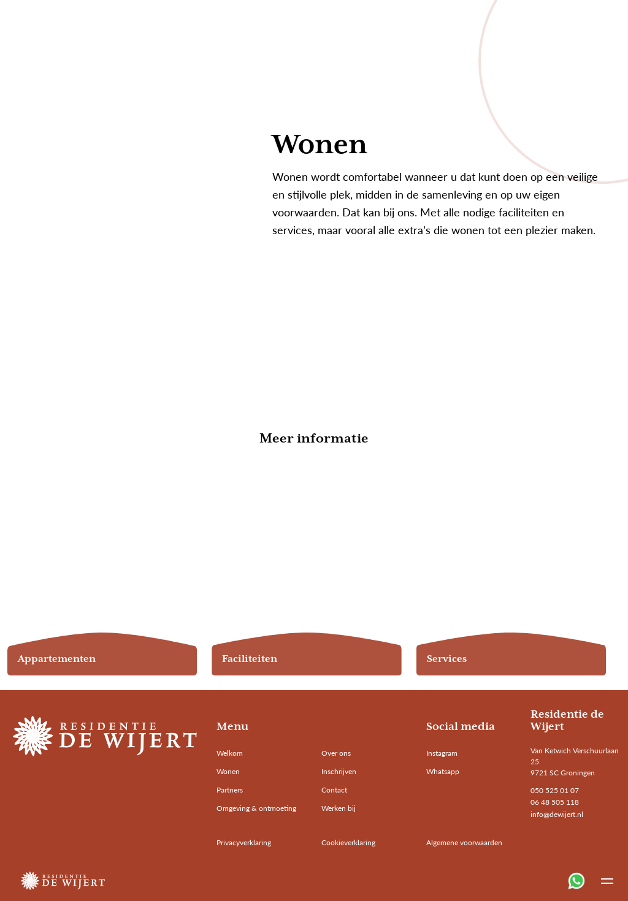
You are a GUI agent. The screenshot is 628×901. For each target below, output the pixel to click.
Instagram (442, 753)
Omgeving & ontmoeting (256, 808)
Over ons (336, 753)
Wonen (228, 771)
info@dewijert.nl (556, 814)
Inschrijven (338, 771)
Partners (229, 790)
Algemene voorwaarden (464, 842)
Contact (334, 790)
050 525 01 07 (554, 790)
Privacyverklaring (243, 842)
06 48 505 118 (554, 802)
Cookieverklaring (348, 842)
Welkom (229, 753)
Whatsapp (442, 771)
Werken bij (338, 808)
